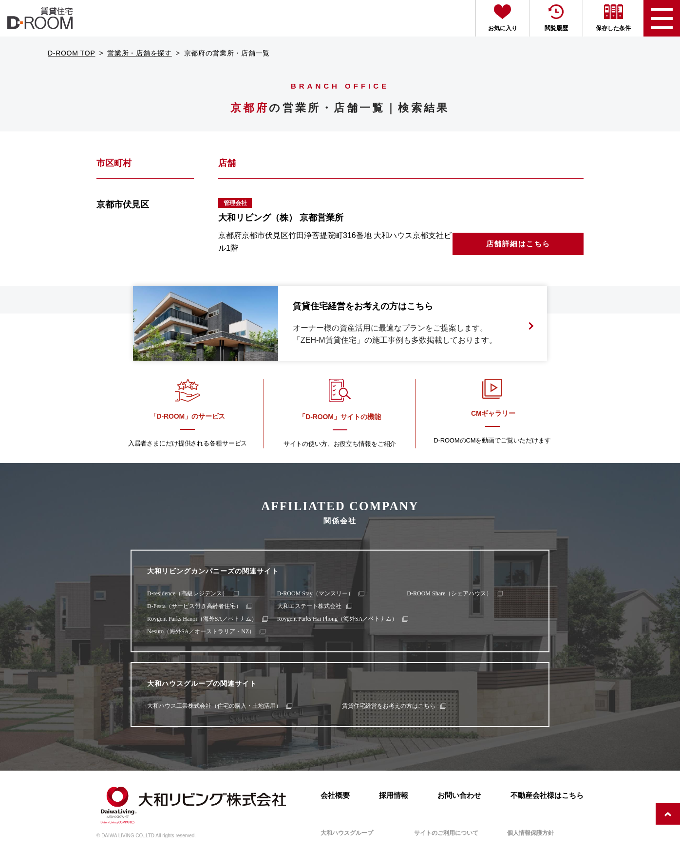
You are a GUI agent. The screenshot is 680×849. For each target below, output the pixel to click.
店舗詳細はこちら (518, 244)
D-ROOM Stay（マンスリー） (315, 593)
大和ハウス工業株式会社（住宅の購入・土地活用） (214, 705)
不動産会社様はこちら (547, 795)
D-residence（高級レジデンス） (187, 593)
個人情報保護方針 (530, 833)
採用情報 (393, 795)
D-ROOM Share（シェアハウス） (449, 593)
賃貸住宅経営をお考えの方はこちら (388, 705)
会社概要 (335, 795)
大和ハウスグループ (347, 833)
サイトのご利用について (446, 833)
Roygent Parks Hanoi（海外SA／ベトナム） (202, 618)
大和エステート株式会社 (309, 606)
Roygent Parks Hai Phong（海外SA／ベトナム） (337, 618)
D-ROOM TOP (71, 53)
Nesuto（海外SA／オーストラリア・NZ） (201, 631)
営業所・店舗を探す (139, 53)
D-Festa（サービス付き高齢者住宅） (194, 606)
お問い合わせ (459, 795)
